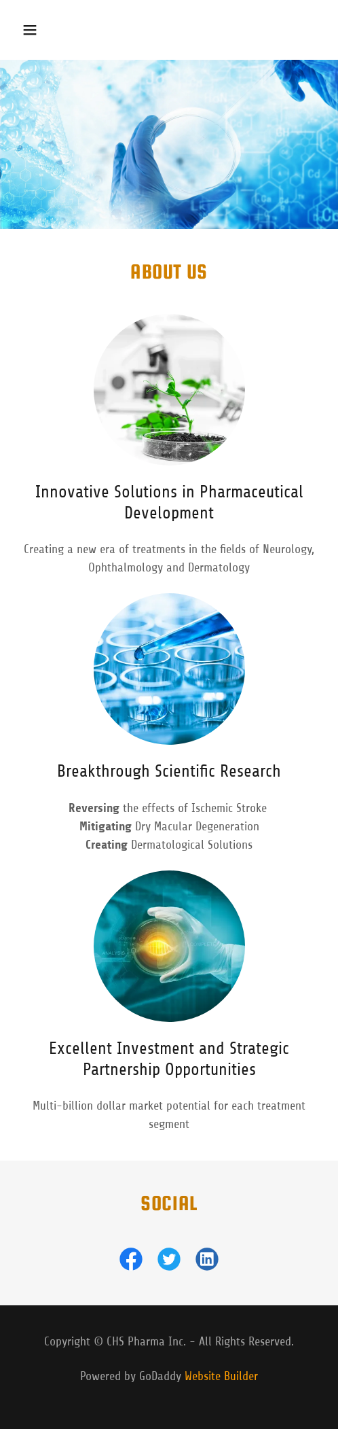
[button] (36, 29)
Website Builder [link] (221, 1376)
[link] (131, 1262)
